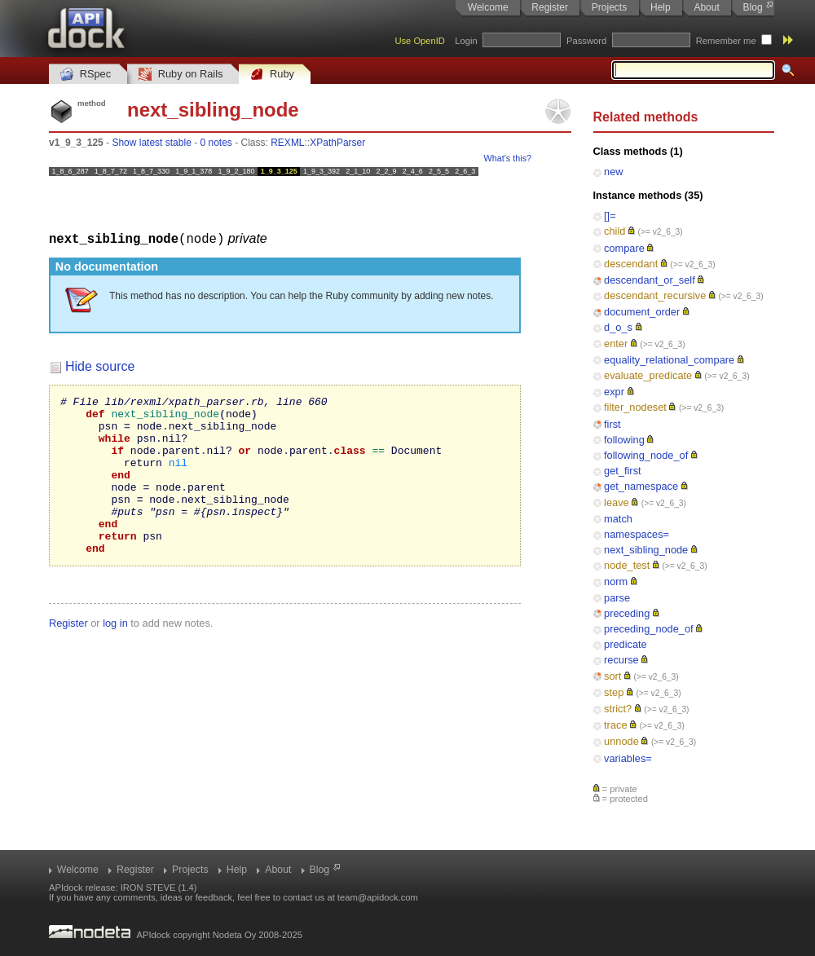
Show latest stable (151, 142)
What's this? (507, 158)
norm (616, 581)
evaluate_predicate (648, 375)
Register (549, 7)
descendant (631, 264)
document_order (642, 312)
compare (624, 248)
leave (616, 502)
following (624, 440)
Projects (609, 7)
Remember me (726, 41)
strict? (618, 709)
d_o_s (618, 327)
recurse (621, 660)
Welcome (488, 7)
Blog (753, 7)
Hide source (99, 365)
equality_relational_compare (669, 360)
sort (612, 676)
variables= (628, 758)
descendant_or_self (649, 280)
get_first (622, 471)
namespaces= (636, 534)
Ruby (272, 75)
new (613, 171)
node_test (627, 565)
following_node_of (646, 455)
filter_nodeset (635, 407)
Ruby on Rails (180, 75)
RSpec (85, 75)
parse (617, 598)
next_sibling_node (646, 550)
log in (115, 654)
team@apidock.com (377, 897)
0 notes (215, 142)
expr (614, 391)
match (618, 519)
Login (466, 41)
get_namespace (641, 486)
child (614, 231)
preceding (627, 613)
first (612, 424)
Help (660, 7)
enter (616, 343)
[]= (610, 215)
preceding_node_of (649, 629)
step (613, 692)
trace (615, 725)
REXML (287, 142)
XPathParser (337, 142)
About (706, 7)
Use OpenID (419, 41)
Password (586, 41)
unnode (621, 741)
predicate (625, 644)
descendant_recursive (655, 295)
